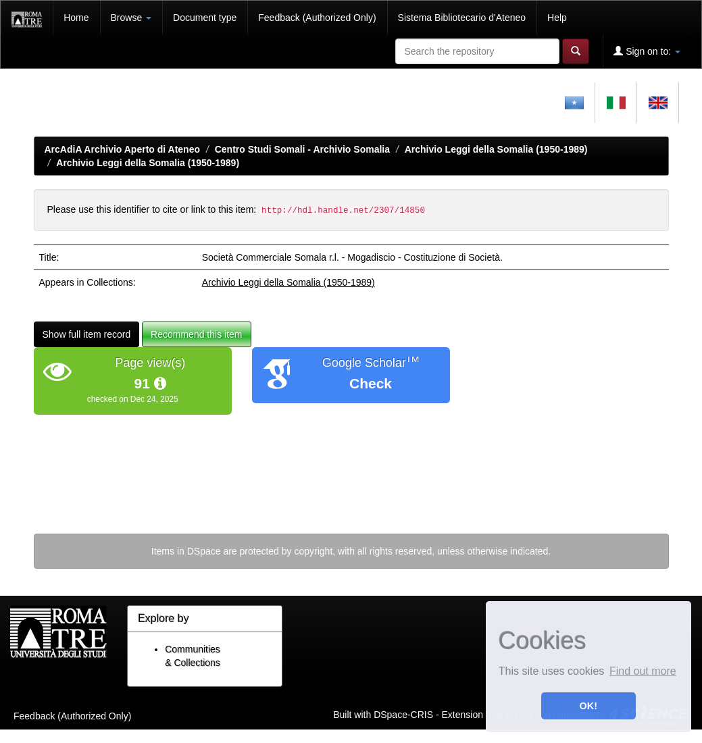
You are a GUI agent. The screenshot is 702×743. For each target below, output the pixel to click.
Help (557, 17)
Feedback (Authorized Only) (317, 17)
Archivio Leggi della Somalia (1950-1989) (496, 149)
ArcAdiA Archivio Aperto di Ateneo (123, 149)
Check (370, 383)
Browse (131, 17)
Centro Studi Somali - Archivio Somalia (302, 149)
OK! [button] (588, 705)
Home (76, 17)
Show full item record (87, 334)
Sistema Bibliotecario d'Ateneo (462, 17)
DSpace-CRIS (403, 714)
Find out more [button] (642, 671)
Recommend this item (196, 334)
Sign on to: (646, 51)
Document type (204, 17)
